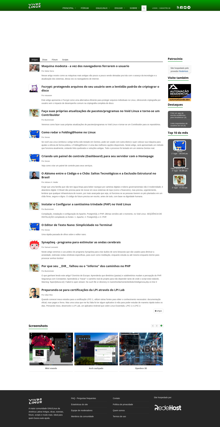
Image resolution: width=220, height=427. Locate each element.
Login (154, 8)
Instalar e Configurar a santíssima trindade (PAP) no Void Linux (86, 204)
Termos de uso (119, 416)
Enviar (119, 8)
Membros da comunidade (82, 416)
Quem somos (119, 410)
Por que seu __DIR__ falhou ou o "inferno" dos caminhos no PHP (86, 266)
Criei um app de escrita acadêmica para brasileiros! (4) (178, 115)
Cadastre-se (164, 8)
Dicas (44, 60)
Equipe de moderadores (81, 410)
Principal (68, 8)
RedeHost (183, 71)
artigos (158, 311)
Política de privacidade (123, 404)
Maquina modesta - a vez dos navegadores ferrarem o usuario (85, 66)
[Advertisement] (110, 34)
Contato (116, 398)
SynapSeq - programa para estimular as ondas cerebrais (81, 242)
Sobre (133, 8)
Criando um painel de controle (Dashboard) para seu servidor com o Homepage (98, 156)
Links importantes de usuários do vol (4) (179, 124)
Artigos (35, 60)
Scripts (65, 60)
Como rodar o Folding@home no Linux (69, 132)
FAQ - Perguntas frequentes (83, 398)
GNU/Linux (102, 8)
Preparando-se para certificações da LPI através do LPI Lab (83, 290)
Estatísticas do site (79, 404)
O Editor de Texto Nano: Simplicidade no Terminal (77, 225)
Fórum (85, 8)
